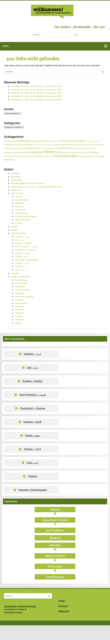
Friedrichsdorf (21, 283)
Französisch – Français (25, 250)
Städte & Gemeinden (20, 276)
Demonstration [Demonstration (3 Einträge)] (90, 145)
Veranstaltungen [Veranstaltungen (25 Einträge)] (65, 156)
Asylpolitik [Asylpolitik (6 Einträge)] (9, 144)
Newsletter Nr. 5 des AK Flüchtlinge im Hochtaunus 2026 (36, 96)
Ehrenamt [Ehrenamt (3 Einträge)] (99, 145)
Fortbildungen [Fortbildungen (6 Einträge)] (33, 148)
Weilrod (18, 323)
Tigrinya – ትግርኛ (22, 263)
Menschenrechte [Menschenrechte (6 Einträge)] (22, 152)
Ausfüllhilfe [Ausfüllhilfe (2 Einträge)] (55, 145)
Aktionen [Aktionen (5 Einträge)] (44, 141)
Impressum (16, 190)
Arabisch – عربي (22, 236)
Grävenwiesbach (22, 290)
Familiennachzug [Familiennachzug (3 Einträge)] (10, 148)
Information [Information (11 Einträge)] (66, 148)
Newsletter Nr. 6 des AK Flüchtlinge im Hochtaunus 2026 (36, 93)
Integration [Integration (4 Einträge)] (78, 148)
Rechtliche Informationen (26, 216)
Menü (6, 46)
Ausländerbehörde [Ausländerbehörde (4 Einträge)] (67, 145)
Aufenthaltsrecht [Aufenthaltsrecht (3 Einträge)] (29, 145)
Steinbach (19, 313)
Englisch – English (23, 243)
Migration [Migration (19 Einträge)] (37, 152)
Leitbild (14, 230)
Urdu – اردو (20, 270)
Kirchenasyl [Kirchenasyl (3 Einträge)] (88, 148)
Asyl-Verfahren (21, 200)
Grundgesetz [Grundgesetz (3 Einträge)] (50, 148)
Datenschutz (16, 180)
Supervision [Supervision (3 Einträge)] (30, 156)
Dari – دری (20, 240)
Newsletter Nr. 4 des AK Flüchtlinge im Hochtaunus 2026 (36, 99)
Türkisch (19, 266)
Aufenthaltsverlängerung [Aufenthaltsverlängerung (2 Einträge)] (44, 145)
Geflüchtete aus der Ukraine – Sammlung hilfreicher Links (36, 187)
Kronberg (19, 300)
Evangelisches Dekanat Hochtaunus (20, 606)
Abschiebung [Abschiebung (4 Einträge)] (9, 141)
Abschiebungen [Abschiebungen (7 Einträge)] (23, 141)
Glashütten (20, 286)
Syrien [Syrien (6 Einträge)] (39, 156)
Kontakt (14, 226)
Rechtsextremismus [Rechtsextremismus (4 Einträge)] (79, 152)
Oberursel (19, 306)
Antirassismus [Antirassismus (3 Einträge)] (54, 141)
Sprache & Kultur (22, 220)
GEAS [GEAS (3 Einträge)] (43, 148)
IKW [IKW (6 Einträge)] (58, 148)
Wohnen (18, 223)
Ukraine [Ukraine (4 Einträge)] (45, 156)
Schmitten (19, 310)
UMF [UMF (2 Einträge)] (51, 156)
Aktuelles (15, 173)
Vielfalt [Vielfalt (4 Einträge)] (81, 156)
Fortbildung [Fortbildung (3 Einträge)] (21, 148)
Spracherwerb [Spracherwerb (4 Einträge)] (10, 156)
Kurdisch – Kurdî (22, 253)
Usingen (18, 316)
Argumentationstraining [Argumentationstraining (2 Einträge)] (92, 141)
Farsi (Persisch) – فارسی (26, 246)
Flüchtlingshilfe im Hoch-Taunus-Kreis (27, 183)
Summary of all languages (26, 260)
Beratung (19, 206)
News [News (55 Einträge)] (49, 152)
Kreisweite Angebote (24, 296)
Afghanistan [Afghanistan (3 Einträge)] (35, 141)
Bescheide (15, 177)
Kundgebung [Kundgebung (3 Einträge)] (9, 153)
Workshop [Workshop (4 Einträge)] (100, 156)
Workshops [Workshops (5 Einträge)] (9, 159)
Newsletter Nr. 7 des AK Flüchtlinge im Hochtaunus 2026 (36, 89)
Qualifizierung (21, 213)
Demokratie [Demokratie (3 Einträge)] (80, 145)
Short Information (18, 233)
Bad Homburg (21, 280)
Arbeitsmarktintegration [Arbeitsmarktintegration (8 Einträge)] (72, 141)
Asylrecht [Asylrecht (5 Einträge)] (18, 144)
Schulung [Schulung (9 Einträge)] (93, 152)
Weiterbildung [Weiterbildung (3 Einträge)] (90, 156)
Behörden (19, 203)
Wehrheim (19, 319)
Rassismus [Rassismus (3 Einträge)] (66, 153)
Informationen (17, 193)
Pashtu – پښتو (21, 256)
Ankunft (18, 196)
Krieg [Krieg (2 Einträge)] (94, 148)
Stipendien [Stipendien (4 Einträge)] (21, 156)
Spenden (15, 273)
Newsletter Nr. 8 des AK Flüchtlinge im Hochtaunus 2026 (36, 86)
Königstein (19, 293)
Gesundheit (20, 210)
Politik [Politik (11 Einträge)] (58, 152)
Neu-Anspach (21, 303)
